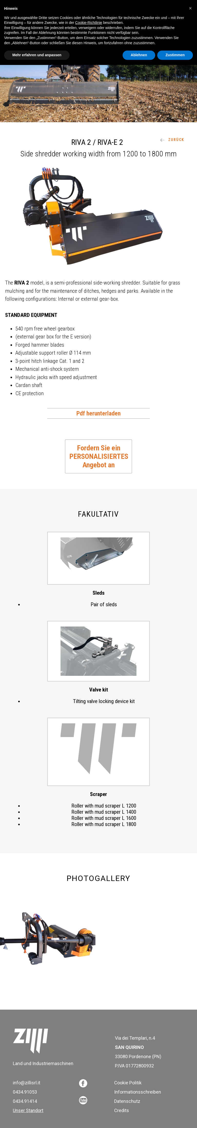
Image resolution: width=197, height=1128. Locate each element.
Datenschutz (127, 1101)
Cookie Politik (128, 1082)
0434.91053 (25, 1092)
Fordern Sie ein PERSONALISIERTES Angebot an (98, 456)
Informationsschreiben (137, 1092)
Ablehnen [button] (139, 55)
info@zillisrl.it (26, 1082)
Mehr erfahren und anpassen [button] (36, 55)
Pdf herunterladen (98, 413)
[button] (190, 8)
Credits (121, 1110)
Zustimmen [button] (175, 55)
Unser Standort (28, 1110)
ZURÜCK (172, 140)
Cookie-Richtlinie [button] (88, 23)
